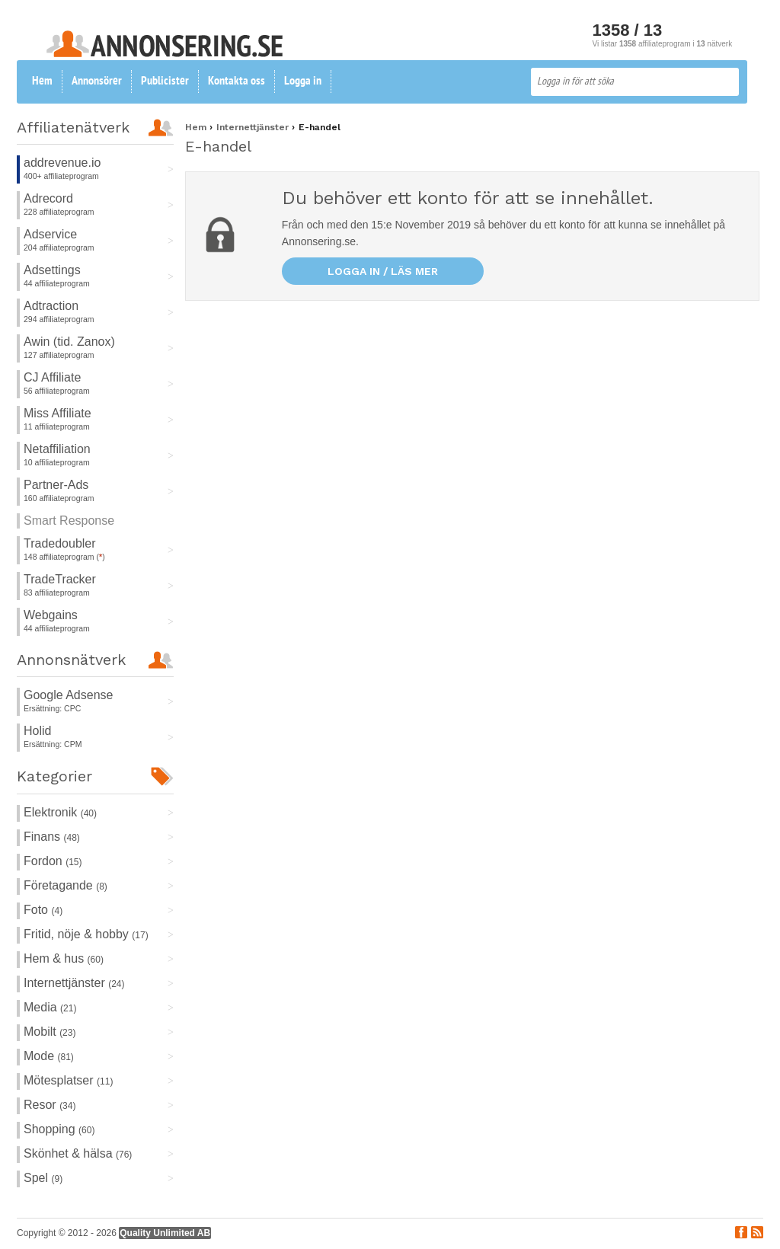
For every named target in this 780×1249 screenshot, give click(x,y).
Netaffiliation (57, 448)
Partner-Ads (56, 484)
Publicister (165, 81)
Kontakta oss (236, 81)
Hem (42, 81)
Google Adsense (68, 694)
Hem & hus (64, 958)
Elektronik (60, 812)
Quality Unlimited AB (165, 1233)
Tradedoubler (60, 543)
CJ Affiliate (52, 377)
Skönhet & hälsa (78, 1153)
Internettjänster (74, 982)
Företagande (65, 885)
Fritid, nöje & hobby (86, 934)
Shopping (59, 1129)
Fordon (53, 860)
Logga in (302, 81)
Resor (49, 1104)
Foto (43, 909)
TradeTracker (60, 579)
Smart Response (69, 520)
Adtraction (51, 305)
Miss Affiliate (57, 413)
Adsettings (52, 270)
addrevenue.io (62, 162)
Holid (37, 730)
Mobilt (49, 1031)
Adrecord (48, 198)
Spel (43, 1177)
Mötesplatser (68, 1080)
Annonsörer (97, 81)
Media (50, 1007)
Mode (49, 1055)
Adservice (50, 234)
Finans (52, 836)
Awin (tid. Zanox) (69, 341)
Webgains (51, 615)
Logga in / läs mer (383, 271)
